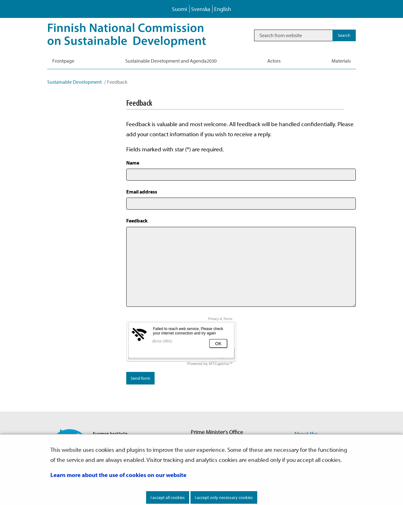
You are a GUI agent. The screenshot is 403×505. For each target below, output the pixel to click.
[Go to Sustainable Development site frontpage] (135, 35)
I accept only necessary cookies (224, 497)
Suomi (179, 9)
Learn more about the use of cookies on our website (118, 475)
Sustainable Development (74, 82)
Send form (140, 378)
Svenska (200, 9)
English (222, 9)
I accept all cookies (167, 497)
